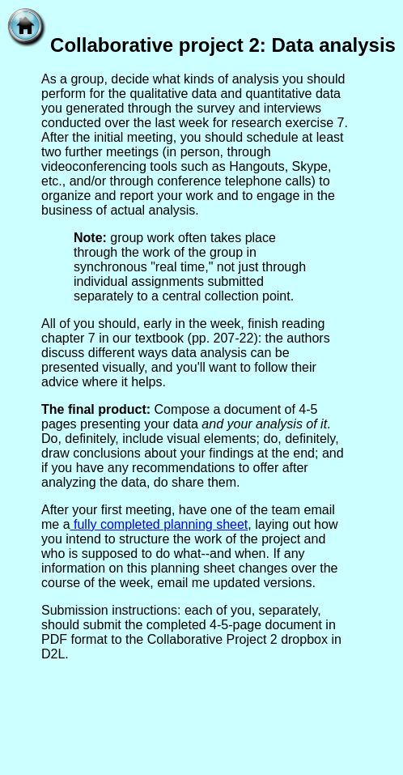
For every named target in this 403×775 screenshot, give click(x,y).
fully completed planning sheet (159, 524)
